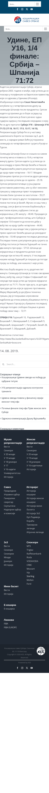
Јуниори (8, 561)
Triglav (30, 549)
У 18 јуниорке (33, 461)
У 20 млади (9, 454)
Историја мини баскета (34, 507)
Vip (28, 572)
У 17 (6, 465)
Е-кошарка (9, 608)
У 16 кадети (10, 469)
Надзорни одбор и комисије (12, 511)
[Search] (3, 364)
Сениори (8, 450)
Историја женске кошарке (35, 500)
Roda (29, 557)
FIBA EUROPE (10, 627)
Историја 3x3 (33, 513)
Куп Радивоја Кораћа (33, 519)
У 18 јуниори (10, 461)
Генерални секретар (9, 500)
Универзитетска (12, 473)
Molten (30, 580)
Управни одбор (12, 494)
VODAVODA (32, 561)
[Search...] (24, 364)
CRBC (29, 565)
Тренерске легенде (32, 526)
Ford (29, 583)
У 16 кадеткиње (34, 465)
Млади (7, 557)
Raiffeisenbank (34, 553)
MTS (29, 546)
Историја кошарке (31, 492)
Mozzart (31, 568)
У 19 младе (32, 458)
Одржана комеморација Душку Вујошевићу (24, 418)
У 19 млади (9, 458)
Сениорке (32, 450)
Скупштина (9, 505)
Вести (7, 446)
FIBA (6, 623)
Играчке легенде (35, 532)
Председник (10, 490)
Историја (8, 476)
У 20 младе (32, 454)
